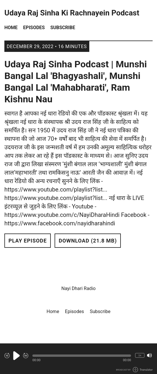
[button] (81, 355)
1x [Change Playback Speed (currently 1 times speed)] (139, 355)
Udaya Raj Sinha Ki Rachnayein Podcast (71, 13)
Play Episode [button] (27, 241)
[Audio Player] (78, 358)
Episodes (34, 27)
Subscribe (62, 27)
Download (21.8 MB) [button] (88, 241)
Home (11, 27)
